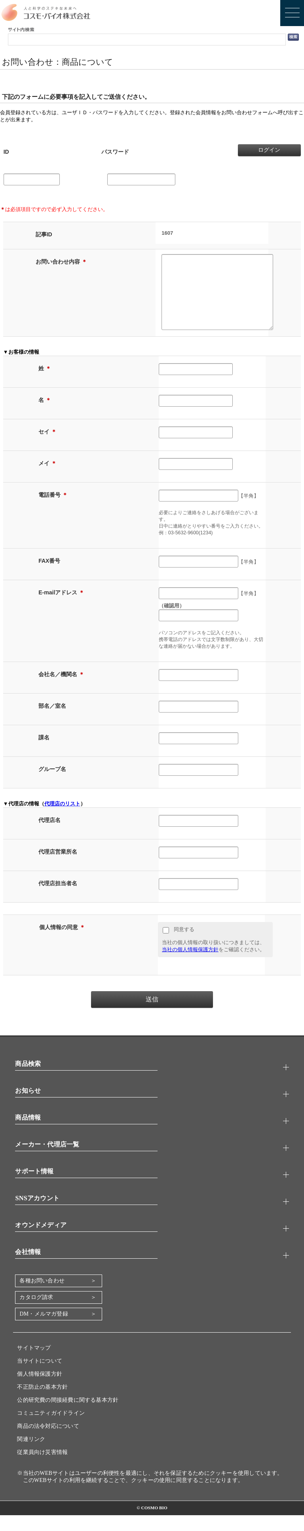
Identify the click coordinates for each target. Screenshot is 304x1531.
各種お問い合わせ (42, 1296)
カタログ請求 (36, 1313)
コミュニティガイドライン (51, 1429)
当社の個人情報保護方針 (190, 965)
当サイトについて (39, 1377)
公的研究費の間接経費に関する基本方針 (67, 1416)
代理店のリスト (62, 819)
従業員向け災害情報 (42, 1468)
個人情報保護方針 (39, 1390)
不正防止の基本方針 (42, 1403)
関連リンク (31, 1455)
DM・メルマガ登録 (43, 1330)
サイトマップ (34, 1364)
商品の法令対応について (48, 1442)
